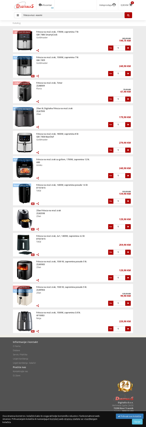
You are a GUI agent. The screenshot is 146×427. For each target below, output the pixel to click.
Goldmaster (42, 37)
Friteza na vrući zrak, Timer (49, 82)
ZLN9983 (40, 264)
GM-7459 (40, 60)
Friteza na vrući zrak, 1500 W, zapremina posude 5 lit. (61, 261)
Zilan (38, 114)
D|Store (16, 375)
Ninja (38, 318)
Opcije (137, 421)
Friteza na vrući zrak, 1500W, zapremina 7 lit (57, 57)
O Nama (16, 346)
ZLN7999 (40, 111)
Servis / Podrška (20, 354)
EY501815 (41, 238)
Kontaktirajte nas (20, 371)
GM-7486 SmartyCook (46, 34)
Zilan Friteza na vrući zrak (48, 210)
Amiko (39, 165)
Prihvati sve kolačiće (129, 416)
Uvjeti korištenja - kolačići (24, 363)
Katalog (16, 23)
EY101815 (41, 187)
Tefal (38, 190)
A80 (38, 162)
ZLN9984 (40, 289)
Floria (39, 88)
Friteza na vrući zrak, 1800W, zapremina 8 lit (57, 133)
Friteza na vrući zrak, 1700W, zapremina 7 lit (57, 31)
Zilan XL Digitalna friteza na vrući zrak (54, 108)
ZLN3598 (40, 213)
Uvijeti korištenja (20, 358)
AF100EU (40, 315)
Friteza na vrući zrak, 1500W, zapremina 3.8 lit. (58, 312)
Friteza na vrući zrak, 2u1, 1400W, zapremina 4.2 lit (60, 236)
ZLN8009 (40, 85)
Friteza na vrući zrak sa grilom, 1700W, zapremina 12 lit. (63, 159)
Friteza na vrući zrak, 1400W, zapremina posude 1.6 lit (62, 185)
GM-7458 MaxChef (45, 136)
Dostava (16, 350)
